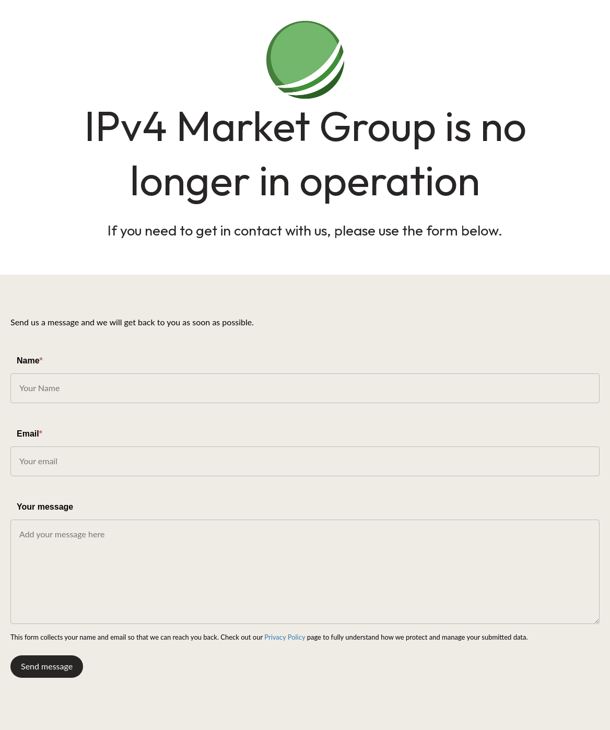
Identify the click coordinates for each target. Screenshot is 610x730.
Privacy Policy (284, 637)
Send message (47, 666)
